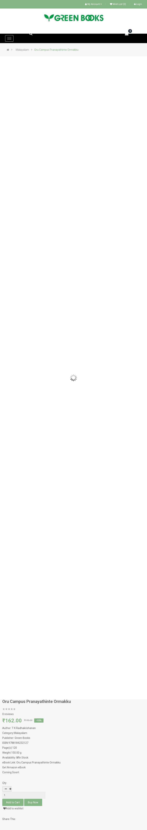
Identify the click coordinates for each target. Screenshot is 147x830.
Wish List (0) (118, 4)
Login (138, 4)
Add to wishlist (13, 808)
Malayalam (22, 49)
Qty (4, 782)
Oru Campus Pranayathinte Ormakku (56, 49)
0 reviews (8, 714)
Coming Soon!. (11, 772)
